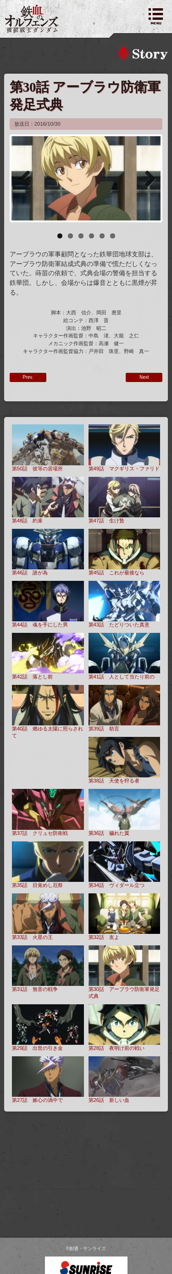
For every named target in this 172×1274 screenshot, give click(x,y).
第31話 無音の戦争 (48, 968)
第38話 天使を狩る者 (125, 760)
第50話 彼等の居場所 (48, 447)
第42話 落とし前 (48, 656)
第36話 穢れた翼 (125, 812)
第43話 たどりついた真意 (125, 604)
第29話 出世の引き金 (48, 1027)
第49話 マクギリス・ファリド (125, 447)
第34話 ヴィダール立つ (125, 864)
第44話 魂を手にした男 (48, 604)
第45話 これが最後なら (125, 552)
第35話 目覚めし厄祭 (48, 864)
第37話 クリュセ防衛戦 (48, 812)
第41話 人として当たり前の (125, 656)
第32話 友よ (125, 916)
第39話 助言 (125, 708)
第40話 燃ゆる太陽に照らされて (48, 711)
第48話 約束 (48, 500)
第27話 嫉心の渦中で (48, 1079)
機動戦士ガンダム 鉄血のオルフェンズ (32, 19)
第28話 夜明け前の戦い (125, 1027)
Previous (25, 178)
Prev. (27, 377)
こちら (109, 1259)
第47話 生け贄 (125, 500)
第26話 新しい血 (125, 1079)
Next (147, 178)
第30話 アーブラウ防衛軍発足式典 (125, 972)
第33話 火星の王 (48, 916)
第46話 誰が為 (48, 552)
